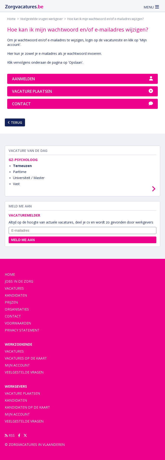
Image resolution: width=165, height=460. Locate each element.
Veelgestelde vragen (24, 372)
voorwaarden (18, 323)
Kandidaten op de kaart (27, 407)
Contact (82, 103)
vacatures (14, 288)
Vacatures (14, 351)
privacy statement (22, 330)
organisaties (17, 309)
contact (13, 316)
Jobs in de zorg (19, 281)
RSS (10, 435)
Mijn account (17, 365)
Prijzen (11, 302)
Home (11, 19)
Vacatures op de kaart (26, 358)
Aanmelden (82, 78)
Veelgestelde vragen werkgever (41, 19)
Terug (15, 122)
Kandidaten (16, 295)
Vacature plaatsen (82, 91)
